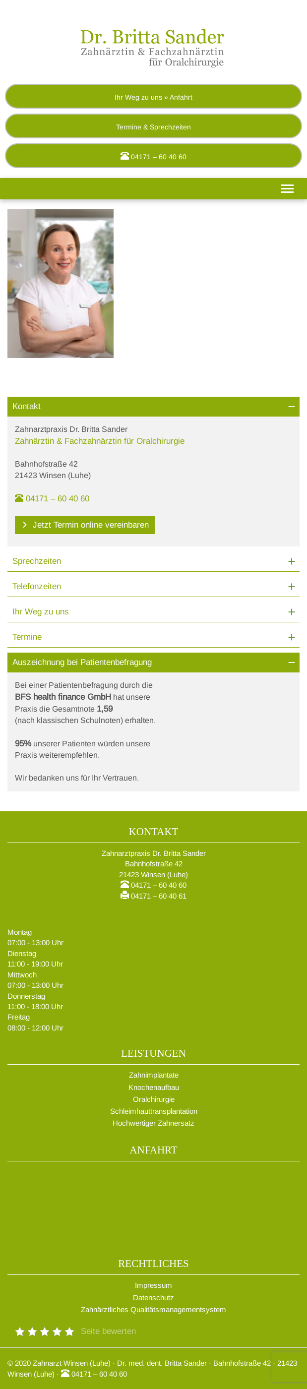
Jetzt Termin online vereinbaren (85, 525)
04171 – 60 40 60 (153, 156)
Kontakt (26, 406)
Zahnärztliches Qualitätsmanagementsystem (153, 1309)
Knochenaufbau (153, 1087)
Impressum (153, 1285)
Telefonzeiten (36, 586)
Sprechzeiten (36, 561)
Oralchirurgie (154, 1099)
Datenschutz (153, 1297)
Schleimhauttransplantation (153, 1111)
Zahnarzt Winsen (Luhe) (72, 1363)
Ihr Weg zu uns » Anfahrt (153, 97)
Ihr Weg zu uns (40, 611)
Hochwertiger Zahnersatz (153, 1123)
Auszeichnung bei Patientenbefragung (82, 662)
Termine (27, 637)
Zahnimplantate (154, 1075)
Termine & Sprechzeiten (153, 127)
